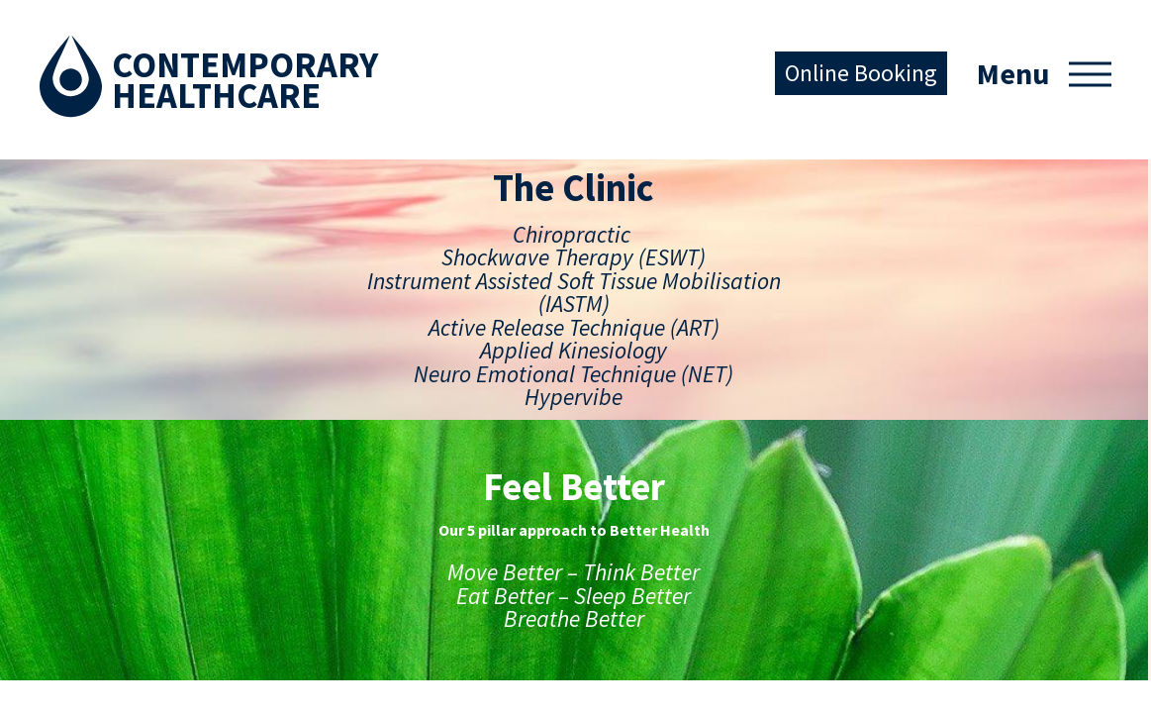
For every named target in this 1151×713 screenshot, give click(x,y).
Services (75, 495)
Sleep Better (298, 590)
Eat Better (291, 559)
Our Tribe (286, 655)
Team (66, 527)
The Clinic (80, 463)
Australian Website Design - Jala (1012, 671)
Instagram (528, 471)
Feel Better (293, 463)
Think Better (299, 527)
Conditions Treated (116, 559)
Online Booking (861, 72)
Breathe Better (308, 623)
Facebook (468, 472)
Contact (74, 590)
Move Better (299, 495)
